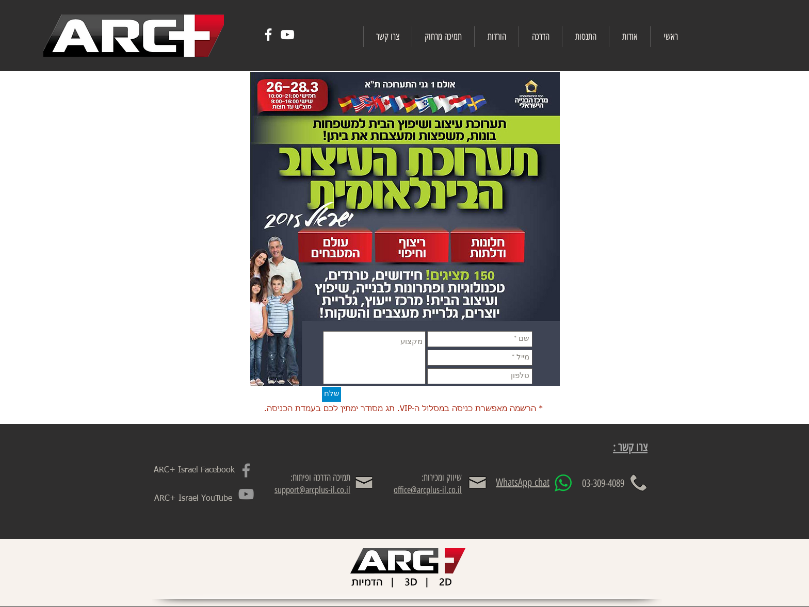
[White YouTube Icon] (287, 34)
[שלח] (331, 394)
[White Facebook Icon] (268, 34)
